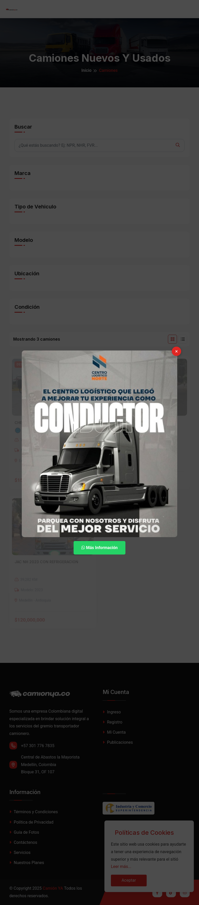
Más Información (99, 547)
